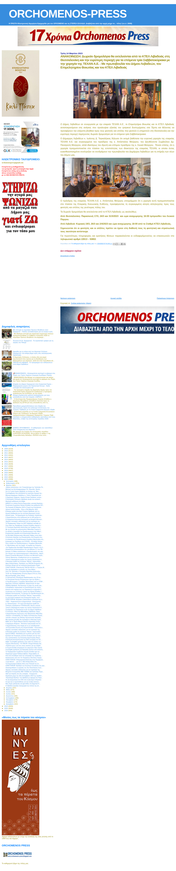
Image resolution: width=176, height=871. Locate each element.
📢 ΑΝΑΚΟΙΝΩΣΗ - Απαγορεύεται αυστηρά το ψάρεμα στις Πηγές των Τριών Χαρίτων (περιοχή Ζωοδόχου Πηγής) (34, 374)
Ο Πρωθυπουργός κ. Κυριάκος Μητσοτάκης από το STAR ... (25, 581)
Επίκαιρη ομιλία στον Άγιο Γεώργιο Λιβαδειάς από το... (23, 511)
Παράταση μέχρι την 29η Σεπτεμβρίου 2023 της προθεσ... (24, 676)
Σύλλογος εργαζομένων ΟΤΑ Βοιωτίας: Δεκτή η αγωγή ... (24, 605)
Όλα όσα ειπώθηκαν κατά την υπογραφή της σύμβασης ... (24, 655)
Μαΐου (8, 690)
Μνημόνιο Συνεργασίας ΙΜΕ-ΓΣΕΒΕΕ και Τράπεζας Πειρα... (25, 671)
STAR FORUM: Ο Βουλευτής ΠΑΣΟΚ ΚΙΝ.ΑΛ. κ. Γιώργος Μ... (25, 567)
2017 (6, 466)
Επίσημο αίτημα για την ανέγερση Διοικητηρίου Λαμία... (23, 565)
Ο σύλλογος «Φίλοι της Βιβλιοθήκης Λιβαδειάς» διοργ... (23, 611)
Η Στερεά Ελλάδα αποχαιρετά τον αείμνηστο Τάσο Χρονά (24, 647)
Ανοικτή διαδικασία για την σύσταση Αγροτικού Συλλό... (23, 513)
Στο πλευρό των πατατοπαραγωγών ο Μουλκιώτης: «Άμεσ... (25, 553)
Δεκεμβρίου (10, 704)
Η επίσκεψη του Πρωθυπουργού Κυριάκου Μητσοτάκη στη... (25, 539)
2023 (6, 479)
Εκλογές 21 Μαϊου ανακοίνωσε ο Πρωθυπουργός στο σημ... (25, 551)
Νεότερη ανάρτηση (67, 298)
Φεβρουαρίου (11, 483)
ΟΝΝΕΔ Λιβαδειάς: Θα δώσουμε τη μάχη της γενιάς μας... (24, 585)
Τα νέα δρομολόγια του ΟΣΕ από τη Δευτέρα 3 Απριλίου (23, 680)
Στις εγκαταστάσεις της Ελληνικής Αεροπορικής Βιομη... (23, 637)
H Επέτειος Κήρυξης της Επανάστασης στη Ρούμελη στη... (24, 537)
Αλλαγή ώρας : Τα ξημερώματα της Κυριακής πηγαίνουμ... (24, 515)
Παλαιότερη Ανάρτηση (165, 298)
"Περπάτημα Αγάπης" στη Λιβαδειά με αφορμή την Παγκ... (24, 677)
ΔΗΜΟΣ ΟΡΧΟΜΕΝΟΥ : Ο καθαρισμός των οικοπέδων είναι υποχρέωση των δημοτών (33, 428)
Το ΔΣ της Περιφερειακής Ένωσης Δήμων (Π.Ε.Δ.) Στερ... (24, 573)
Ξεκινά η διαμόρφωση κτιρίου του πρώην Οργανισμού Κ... (24, 559)
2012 (6, 455)
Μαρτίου (9, 485)
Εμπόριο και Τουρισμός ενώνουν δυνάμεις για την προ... (24, 635)
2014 (6, 459)
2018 (6, 468)
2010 (6, 451)
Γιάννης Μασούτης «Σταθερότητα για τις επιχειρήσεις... (23, 557)
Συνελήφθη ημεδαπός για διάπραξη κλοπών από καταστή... (25, 649)
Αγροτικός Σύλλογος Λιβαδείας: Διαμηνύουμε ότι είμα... (23, 583)
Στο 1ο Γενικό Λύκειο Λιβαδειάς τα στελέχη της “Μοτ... (23, 491)
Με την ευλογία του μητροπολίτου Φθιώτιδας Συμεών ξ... (24, 529)
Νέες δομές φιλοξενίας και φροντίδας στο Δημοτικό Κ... (23, 684)
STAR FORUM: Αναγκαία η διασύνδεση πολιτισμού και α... (24, 599)
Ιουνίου (8, 692)
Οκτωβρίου (10, 700)
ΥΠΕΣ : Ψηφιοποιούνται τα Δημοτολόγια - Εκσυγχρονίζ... (24, 601)
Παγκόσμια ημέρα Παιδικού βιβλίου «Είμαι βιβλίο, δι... (23, 654)
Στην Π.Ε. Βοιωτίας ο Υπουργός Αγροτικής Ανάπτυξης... (23, 571)
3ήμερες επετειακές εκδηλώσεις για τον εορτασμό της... (23, 521)
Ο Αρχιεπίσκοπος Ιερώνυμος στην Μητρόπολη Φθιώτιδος (24, 613)
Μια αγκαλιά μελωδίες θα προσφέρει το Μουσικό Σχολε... (24, 619)
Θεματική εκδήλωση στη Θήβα (15, 501)
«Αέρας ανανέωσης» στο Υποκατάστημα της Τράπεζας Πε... (25, 487)
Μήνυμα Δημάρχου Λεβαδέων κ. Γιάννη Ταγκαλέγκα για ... (24, 495)
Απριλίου (9, 688)
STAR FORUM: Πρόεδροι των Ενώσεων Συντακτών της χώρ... (26, 665)
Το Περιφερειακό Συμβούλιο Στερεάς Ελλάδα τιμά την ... (23, 651)
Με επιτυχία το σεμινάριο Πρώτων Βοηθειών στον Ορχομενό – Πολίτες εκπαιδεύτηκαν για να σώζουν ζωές (33, 330)
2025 (6, 708)
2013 (6, 457)
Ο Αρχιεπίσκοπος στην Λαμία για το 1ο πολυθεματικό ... (23, 625)
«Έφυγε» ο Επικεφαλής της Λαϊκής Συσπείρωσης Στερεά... (24, 615)
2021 (6, 475)
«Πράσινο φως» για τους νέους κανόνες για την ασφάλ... (24, 645)
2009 (6, 449)
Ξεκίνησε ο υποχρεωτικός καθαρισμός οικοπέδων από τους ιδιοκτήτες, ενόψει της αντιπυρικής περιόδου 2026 (34, 418)
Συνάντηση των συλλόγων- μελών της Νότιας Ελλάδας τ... (24, 591)
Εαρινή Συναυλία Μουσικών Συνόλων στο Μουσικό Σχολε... (25, 555)
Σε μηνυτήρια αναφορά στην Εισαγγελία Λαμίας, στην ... (23, 597)
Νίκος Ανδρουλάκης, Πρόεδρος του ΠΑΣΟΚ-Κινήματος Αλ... (25, 563)
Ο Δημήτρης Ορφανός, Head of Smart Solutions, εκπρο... (24, 497)
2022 (6, 477)
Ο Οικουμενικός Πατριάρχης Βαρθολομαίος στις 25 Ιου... (24, 577)
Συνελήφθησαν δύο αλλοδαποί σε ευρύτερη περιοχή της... (24, 493)
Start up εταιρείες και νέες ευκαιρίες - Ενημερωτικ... (22, 674)
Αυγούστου (10, 696)
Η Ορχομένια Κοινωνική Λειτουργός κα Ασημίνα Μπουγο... (24, 519)
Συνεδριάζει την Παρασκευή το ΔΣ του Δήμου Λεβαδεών (23, 609)
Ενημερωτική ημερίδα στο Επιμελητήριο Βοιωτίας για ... (23, 533)
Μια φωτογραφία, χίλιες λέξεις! (15, 575)
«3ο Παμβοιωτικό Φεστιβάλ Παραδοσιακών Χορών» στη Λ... (25, 547)
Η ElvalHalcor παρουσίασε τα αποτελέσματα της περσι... (24, 587)
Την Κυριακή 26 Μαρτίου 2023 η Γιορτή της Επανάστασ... (24, 507)
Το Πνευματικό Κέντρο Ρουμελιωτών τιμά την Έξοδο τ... (23, 579)
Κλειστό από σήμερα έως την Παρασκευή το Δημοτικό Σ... (24, 589)
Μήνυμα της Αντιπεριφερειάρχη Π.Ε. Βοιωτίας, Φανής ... (24, 489)
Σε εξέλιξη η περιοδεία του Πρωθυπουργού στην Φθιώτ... (24, 531)
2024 (6, 706)
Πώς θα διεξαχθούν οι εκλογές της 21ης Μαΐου (20, 569)
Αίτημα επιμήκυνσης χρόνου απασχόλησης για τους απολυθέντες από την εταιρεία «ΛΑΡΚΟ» (31, 396)
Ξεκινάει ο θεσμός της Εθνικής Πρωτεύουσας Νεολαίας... (24, 617)
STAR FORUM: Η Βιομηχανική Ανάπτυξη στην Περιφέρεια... (25, 660)
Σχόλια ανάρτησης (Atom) (81, 303)
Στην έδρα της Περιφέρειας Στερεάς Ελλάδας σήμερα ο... (24, 525)
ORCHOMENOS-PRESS (68, 14)
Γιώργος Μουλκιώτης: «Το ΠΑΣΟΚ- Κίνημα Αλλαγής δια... (24, 643)
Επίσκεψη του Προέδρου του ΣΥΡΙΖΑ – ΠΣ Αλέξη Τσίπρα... (24, 541)
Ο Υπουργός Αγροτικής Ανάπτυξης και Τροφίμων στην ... (24, 527)
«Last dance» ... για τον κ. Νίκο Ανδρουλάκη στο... (22, 661)
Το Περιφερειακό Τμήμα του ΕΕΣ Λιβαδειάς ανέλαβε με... (24, 523)
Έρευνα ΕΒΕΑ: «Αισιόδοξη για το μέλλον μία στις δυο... (23, 633)
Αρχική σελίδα (116, 298)
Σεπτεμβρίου (10, 698)
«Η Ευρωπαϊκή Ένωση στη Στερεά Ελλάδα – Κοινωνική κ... (25, 627)
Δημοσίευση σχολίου (67, 256)
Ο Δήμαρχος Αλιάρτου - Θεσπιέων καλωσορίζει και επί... (24, 623)
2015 (6, 462)
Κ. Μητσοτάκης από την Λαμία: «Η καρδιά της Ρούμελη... (24, 545)
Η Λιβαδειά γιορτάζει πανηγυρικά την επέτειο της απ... (23, 686)
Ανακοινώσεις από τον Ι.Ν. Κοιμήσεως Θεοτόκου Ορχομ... (24, 657)
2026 (6, 710)
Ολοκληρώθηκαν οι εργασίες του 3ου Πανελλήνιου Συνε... (24, 667)
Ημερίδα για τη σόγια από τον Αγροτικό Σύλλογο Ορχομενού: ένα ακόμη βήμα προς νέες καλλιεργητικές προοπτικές (32, 353)
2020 (6, 472)
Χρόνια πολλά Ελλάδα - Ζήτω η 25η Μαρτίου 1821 (22, 509)
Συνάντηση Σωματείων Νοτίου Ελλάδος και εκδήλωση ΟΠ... (25, 505)
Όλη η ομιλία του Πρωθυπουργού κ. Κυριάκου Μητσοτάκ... (24, 543)
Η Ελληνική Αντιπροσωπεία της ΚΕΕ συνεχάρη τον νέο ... (24, 639)
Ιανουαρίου (10, 481)
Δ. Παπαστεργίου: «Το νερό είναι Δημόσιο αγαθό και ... (23, 603)
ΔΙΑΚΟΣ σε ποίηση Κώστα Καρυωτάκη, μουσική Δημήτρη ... (25, 503)
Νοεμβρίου (10, 702)
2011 (6, 453)
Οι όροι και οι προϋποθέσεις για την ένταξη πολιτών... (23, 682)
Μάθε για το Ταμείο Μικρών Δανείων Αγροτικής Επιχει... (23, 621)
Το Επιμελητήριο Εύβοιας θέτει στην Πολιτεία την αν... (23, 664)
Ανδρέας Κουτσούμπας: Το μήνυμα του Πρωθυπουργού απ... (25, 593)
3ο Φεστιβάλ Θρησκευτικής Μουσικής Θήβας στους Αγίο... (24, 535)
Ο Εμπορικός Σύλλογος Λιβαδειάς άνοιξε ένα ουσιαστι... (23, 499)
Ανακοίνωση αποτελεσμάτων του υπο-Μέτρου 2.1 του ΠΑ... (25, 549)
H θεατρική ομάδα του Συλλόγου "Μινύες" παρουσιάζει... (24, 561)
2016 (6, 464)
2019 (6, 470)
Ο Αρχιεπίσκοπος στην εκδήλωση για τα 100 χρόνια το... (24, 517)
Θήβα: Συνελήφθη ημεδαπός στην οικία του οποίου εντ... (24, 641)
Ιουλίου (8, 694)
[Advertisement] (118, 276)
